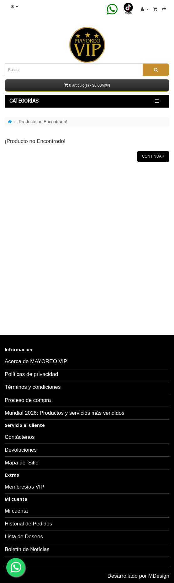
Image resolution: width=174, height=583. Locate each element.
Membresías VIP (24, 487)
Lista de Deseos (24, 537)
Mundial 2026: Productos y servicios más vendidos (64, 413)
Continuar (153, 156)
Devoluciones (21, 450)
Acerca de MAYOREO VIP (36, 361)
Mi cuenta (16, 511)
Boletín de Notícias (27, 549)
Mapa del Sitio (22, 463)
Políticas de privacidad (31, 374)
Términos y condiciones (33, 387)
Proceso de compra (28, 400)
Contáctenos (19, 437)
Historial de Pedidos (28, 524)
